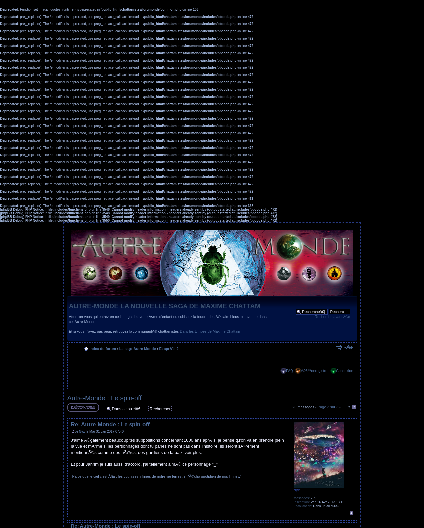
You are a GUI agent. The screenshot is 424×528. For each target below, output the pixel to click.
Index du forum (103, 349)
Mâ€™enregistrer (314, 371)
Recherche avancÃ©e (332, 317)
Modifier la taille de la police (348, 347)
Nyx (82, 431)
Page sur (328, 407)
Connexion (344, 371)
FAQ (289, 371)
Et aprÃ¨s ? (169, 349)
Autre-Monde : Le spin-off (104, 398)
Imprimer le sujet (338, 347)
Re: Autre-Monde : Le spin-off (110, 424)
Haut (351, 513)
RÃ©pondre (83, 407)
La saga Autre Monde (137, 349)
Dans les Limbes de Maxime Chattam (210, 331)
